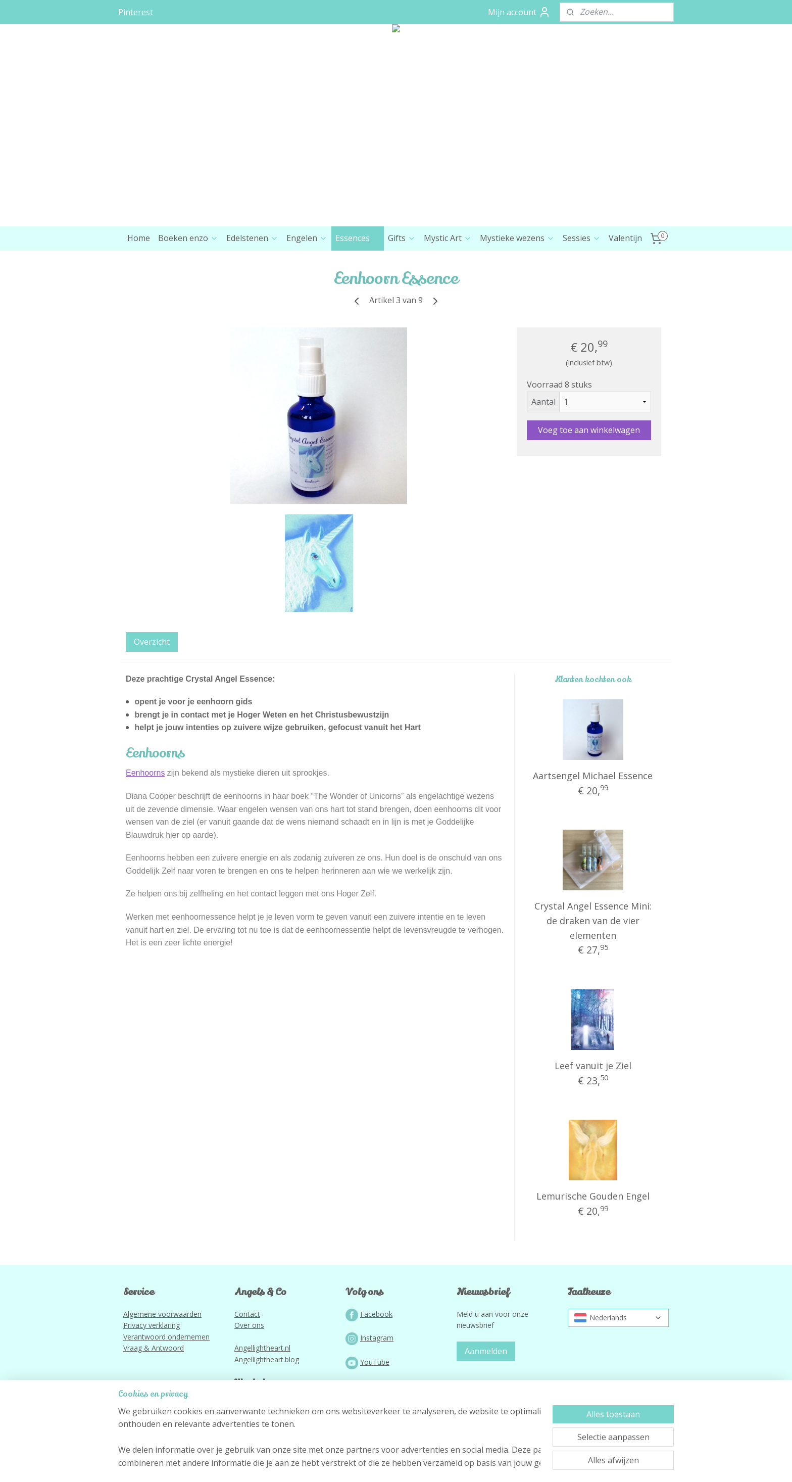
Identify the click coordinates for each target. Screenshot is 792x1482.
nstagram (377, 1338)
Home (138, 238)
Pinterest (135, 12)
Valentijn (625, 238)
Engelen (306, 238)
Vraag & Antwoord (153, 1348)
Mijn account (519, 12)
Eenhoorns (145, 773)
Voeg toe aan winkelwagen (589, 430)
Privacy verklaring (151, 1325)
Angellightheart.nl (262, 1348)
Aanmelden (486, 1351)
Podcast (373, 1386)
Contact (247, 1314)
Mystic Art (448, 238)
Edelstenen (252, 238)
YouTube (374, 1362)
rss (375, 1463)
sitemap (354, 1463)
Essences (357, 238)
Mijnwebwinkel (501, 1463)
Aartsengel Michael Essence (593, 776)
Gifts (402, 238)
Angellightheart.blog (266, 1359)
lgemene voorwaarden (165, 1314)
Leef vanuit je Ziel (593, 1066)
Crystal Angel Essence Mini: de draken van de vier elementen (593, 920)
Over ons (249, 1325)
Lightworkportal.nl (263, 1418)
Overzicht (152, 641)
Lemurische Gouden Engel (593, 1196)
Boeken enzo (188, 238)
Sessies (582, 238)
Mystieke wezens (517, 238)
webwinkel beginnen (413, 1463)
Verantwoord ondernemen (166, 1337)
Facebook (376, 1314)
